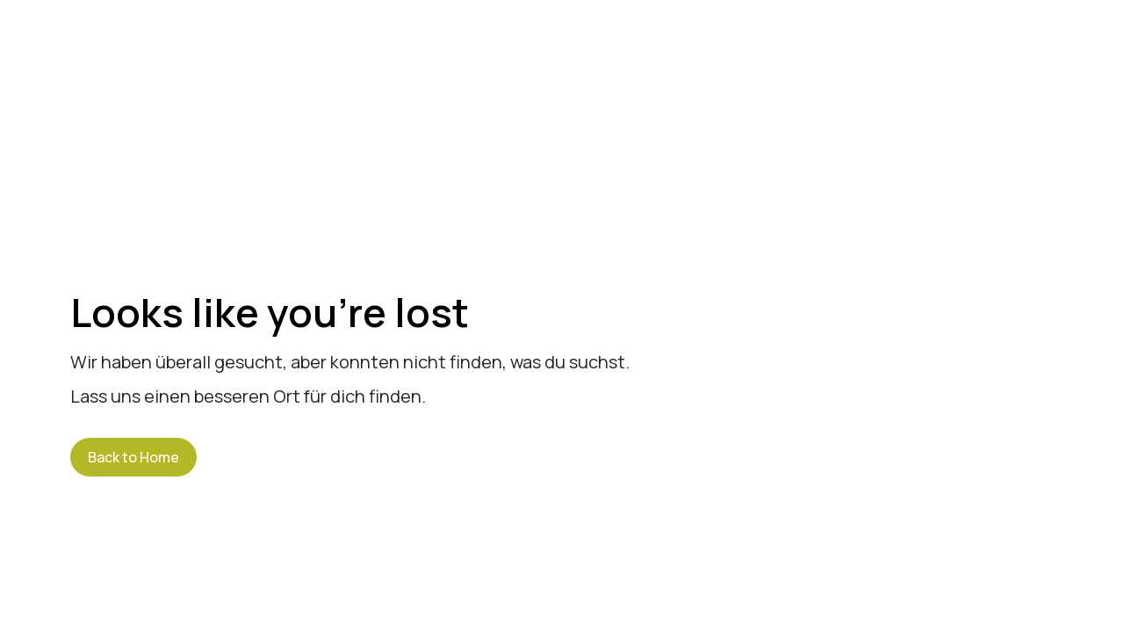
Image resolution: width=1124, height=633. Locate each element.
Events (959, 57)
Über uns (577, 57)
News (793, 57)
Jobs (874, 57)
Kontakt (1053, 57)
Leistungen (690, 57)
